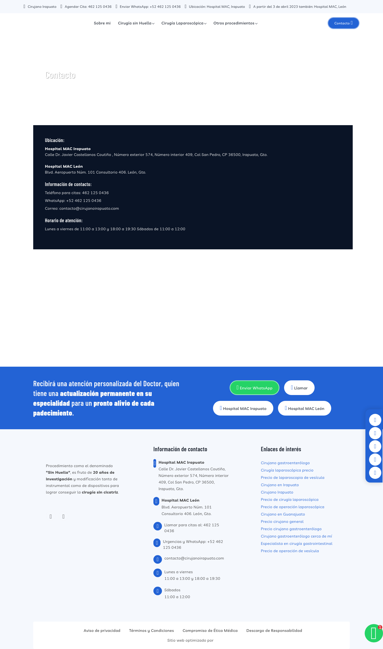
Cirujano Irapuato (277, 492)
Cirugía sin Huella (134, 23)
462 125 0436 (100, 6)
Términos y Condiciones (151, 630)
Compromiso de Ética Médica (210, 630)
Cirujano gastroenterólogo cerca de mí (296, 536)
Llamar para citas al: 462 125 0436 (191, 527)
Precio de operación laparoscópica (292, 506)
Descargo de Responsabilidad (274, 630)
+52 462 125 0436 (165, 6)
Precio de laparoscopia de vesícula (292, 477)
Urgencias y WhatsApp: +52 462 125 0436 (193, 544)
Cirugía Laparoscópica (182, 23)
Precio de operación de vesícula (290, 550)
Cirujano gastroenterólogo (285, 462)
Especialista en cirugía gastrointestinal (296, 543)
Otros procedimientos (234, 23)
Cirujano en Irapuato (280, 484)
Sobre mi (102, 23)
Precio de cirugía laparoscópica (290, 499)
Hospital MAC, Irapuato (226, 6)
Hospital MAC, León (330, 6)
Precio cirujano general (282, 521)
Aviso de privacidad (102, 630)
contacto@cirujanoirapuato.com (89, 208)
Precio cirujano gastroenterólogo (291, 528)
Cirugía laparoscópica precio (287, 470)
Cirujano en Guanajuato (283, 514)
